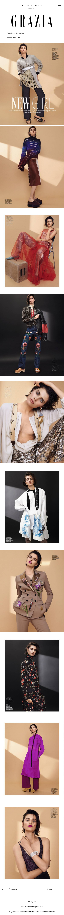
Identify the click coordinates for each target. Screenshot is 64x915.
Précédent (13, 889)
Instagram (32, 901)
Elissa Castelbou (32, 5)
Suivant (49, 889)
